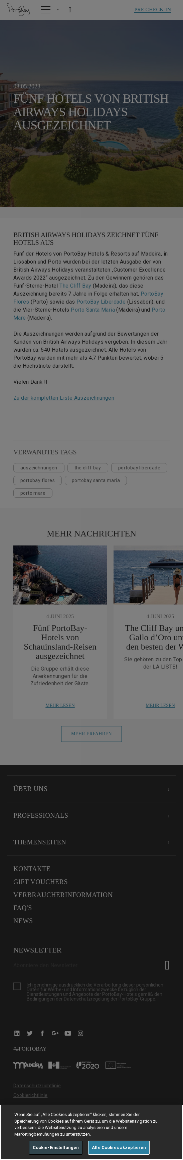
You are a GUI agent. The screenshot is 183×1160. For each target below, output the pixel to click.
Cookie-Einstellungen (56, 1147)
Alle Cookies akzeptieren (119, 1147)
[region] (91, 1132)
